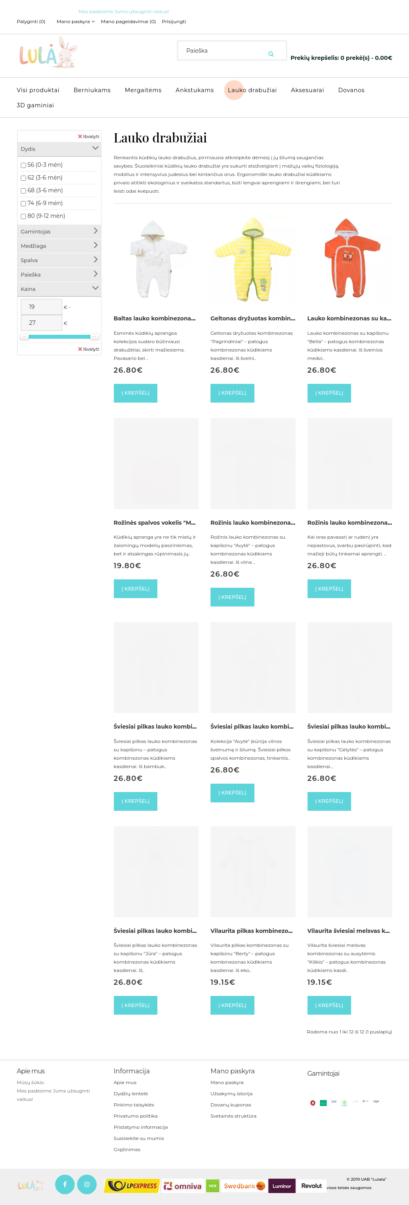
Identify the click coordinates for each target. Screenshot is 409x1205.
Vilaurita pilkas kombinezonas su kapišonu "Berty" (284, 933)
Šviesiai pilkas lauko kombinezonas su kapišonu (184, 727)
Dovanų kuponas (230, 1109)
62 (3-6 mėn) (45, 173)
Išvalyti (88, 132)
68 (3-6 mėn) (45, 186)
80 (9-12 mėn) (46, 211)
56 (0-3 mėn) (45, 160)
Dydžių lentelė (131, 1098)
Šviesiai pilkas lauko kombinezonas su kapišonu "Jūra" (193, 933)
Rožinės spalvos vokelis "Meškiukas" (167, 520)
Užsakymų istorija (231, 1098)
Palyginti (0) (31, 21)
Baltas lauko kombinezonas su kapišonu (172, 314)
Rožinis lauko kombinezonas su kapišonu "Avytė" (281, 520)
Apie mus (125, 1087)
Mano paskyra (227, 1087)
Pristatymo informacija (141, 1132)
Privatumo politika (136, 1121)
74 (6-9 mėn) (45, 199)
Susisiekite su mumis (139, 1143)
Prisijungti (185, 21)
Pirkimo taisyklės (134, 1109)
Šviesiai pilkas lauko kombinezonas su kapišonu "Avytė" (291, 727)
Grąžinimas (127, 1154)
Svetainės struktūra (233, 1121)
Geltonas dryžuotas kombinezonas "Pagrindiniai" (281, 314)
